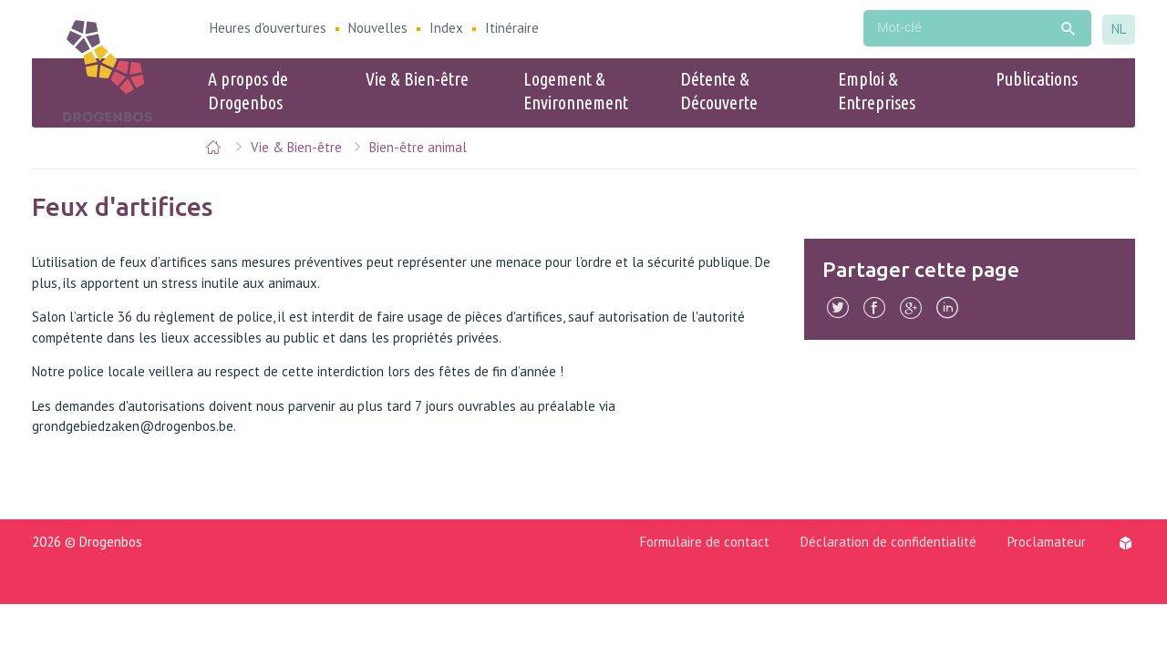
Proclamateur (1046, 541)
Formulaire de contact (704, 541)
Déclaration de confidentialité (888, 541)
